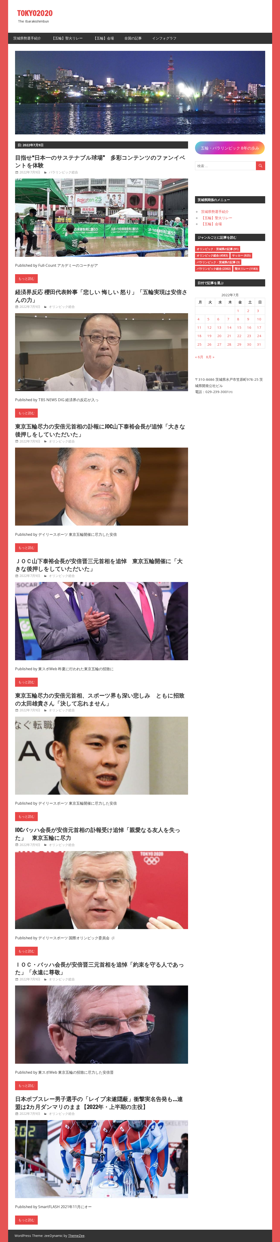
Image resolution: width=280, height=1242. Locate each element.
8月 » (210, 356)
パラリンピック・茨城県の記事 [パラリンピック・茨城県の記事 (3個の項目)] (218, 262)
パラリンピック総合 (63, 172)
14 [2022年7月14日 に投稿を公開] (229, 327)
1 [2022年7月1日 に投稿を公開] (238, 310)
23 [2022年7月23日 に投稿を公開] (249, 335)
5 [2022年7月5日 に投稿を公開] (208, 319)
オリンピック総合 (62, 306)
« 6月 (199, 356)
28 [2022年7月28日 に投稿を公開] (229, 344)
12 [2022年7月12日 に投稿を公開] (209, 327)
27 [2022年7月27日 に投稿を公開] (219, 344)
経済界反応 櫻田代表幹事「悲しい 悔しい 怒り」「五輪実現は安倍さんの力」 (101, 296)
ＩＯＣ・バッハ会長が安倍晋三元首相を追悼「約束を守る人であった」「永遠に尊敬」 (99, 968)
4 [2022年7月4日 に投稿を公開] (198, 319)
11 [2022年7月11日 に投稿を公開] (199, 327)
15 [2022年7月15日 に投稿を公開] (239, 327)
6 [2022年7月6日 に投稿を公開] (218, 319)
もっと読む (26, 278)
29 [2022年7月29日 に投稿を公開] (239, 344)
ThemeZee (76, 1235)
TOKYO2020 (35, 13)
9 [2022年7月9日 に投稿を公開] (248, 319)
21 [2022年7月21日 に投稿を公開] (229, 335)
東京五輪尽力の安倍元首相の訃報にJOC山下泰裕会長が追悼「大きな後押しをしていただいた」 (100, 430)
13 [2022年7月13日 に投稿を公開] (219, 327)
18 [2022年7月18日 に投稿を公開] (199, 335)
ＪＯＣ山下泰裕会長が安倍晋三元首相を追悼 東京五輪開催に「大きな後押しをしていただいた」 (98, 565)
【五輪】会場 (103, 38)
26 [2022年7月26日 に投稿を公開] (209, 344)
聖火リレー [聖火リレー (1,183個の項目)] (246, 269)
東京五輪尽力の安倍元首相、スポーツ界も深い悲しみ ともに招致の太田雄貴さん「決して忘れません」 (99, 699)
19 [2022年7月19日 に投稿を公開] (209, 335)
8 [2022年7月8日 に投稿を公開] (238, 319)
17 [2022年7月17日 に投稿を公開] (259, 327)
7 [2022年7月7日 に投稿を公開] (228, 319)
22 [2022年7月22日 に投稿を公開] (239, 335)
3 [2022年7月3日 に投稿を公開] (258, 310)
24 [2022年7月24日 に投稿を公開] (259, 335)
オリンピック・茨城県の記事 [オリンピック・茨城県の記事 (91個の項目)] (218, 249)
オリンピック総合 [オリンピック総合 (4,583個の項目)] (212, 255)
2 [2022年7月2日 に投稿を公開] (248, 310)
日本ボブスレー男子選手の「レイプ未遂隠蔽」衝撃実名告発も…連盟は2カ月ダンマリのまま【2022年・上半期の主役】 (99, 1103)
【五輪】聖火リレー (67, 38)
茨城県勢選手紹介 (27, 38)
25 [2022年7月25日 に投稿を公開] (199, 344)
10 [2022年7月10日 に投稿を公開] (259, 319)
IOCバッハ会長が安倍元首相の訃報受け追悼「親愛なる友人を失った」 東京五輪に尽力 (98, 834)
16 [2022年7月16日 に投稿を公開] (249, 327)
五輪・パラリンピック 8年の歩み (230, 148)
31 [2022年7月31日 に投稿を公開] (259, 344)
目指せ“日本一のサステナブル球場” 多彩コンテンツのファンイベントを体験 (100, 161)
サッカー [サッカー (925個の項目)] (241, 255)
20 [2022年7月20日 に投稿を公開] (219, 335)
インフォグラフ (164, 38)
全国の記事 (133, 38)
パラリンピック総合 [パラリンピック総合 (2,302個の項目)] (214, 269)
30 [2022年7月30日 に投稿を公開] (249, 344)
